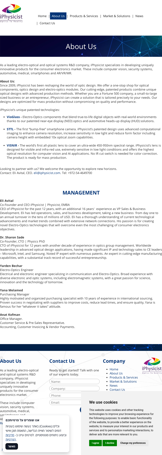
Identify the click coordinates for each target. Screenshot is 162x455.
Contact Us (47, 23)
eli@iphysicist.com (47, 173)
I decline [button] (109, 443)
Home (42, 16)
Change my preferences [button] (133, 443)
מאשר (11, 446)
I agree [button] (95, 443)
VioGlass (13, 117)
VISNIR (12, 145)
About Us (58, 16)
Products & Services (84, 16)
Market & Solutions (116, 16)
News (139, 16)
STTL (10, 129)
